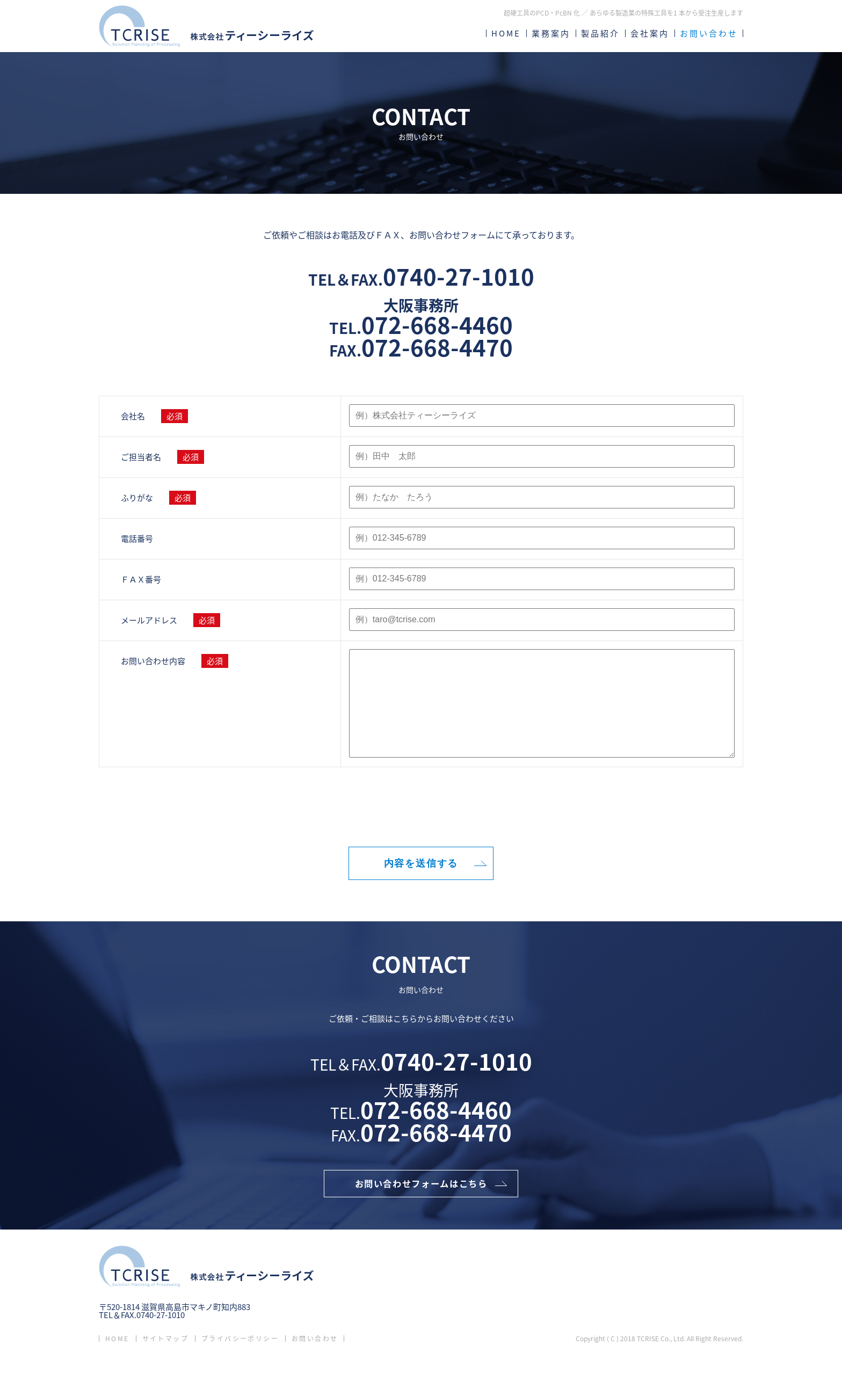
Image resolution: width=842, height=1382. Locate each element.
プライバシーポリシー (240, 1363)
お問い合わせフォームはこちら (421, 1206)
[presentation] (421, 831)
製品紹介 (600, 33)
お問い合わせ (709, 33)
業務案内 (551, 33)
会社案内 (649, 33)
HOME (506, 33)
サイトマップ (165, 1363)
